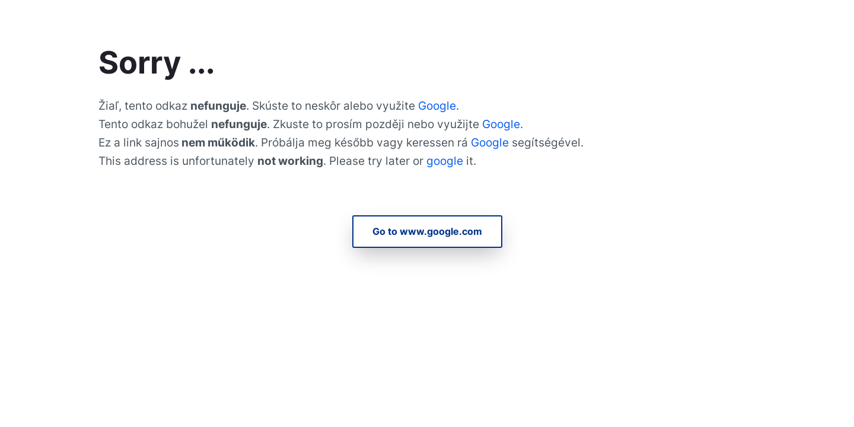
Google (437, 105)
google (446, 161)
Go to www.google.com (427, 231)
